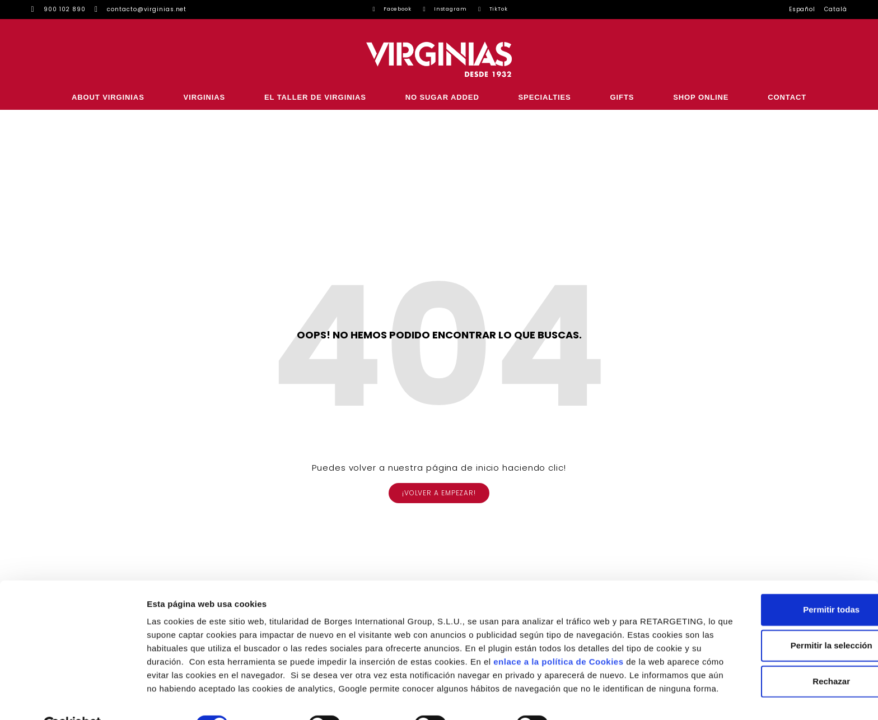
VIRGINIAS (205, 97)
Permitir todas (784, 569)
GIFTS (622, 97)
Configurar (591, 698)
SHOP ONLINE (700, 97)
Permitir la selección (784, 605)
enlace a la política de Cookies (212, 634)
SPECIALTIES (545, 97)
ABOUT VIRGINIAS (108, 97)
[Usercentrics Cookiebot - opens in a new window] (73, 698)
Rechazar (785, 640)
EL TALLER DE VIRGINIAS (315, 97)
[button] (439, 493)
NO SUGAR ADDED (442, 97)
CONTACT (787, 97)
